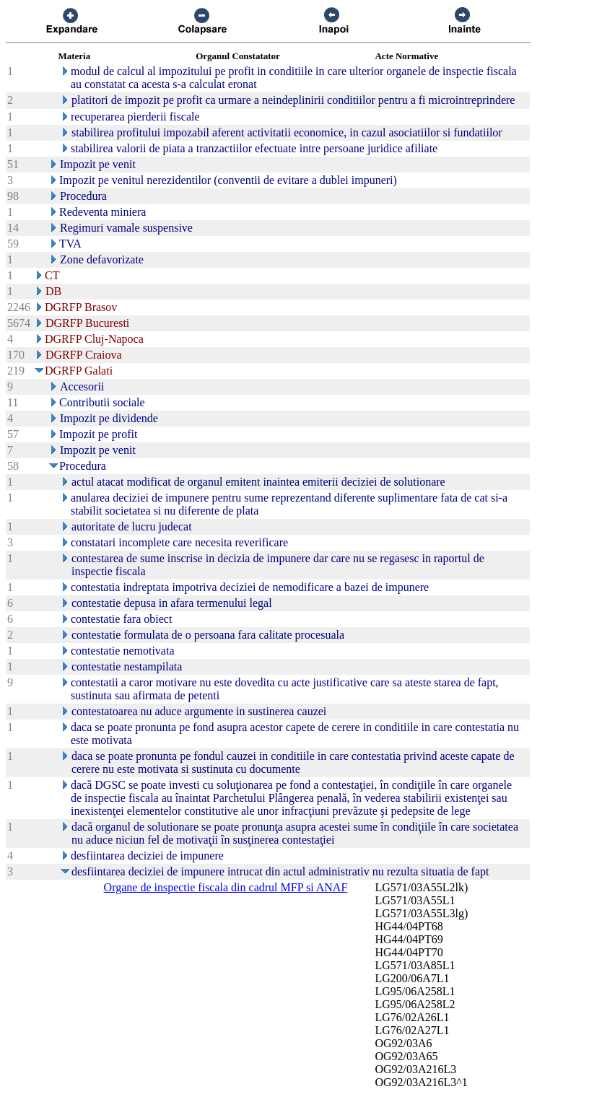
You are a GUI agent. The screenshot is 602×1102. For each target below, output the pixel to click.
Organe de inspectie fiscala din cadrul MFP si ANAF (226, 887)
